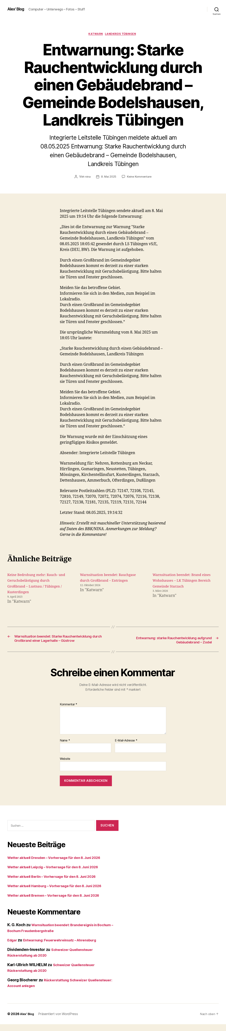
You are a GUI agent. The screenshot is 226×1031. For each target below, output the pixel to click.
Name (65, 747)
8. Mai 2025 (108, 177)
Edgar (13, 947)
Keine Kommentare (139, 177)
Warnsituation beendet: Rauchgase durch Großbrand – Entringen (108, 581)
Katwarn (95, 34)
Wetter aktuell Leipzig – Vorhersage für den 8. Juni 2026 (59, 873)
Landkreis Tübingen (122, 34)
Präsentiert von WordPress (59, 1021)
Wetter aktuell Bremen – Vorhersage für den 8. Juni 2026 (59, 902)
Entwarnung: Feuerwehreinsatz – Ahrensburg (66, 947)
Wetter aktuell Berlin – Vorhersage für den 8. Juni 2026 (58, 883)
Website (65, 765)
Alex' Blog (17, 9)
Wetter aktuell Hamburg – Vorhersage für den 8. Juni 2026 (61, 892)
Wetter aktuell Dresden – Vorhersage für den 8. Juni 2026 (60, 864)
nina (87, 177)
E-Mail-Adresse (126, 747)
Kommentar (68, 711)
